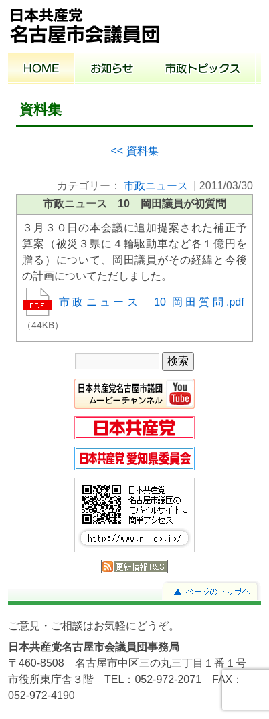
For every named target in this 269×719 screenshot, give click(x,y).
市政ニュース (156, 185)
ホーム (41, 69)
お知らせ (112, 69)
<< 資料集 (134, 151)
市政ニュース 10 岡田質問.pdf (151, 302)
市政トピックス (202, 69)
